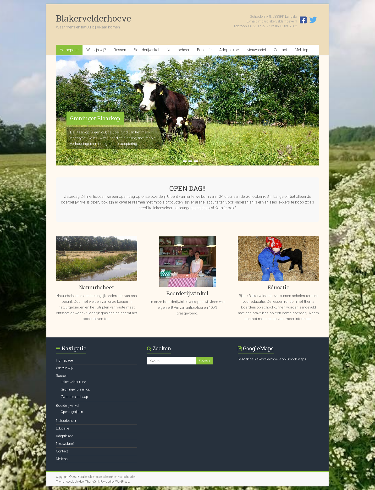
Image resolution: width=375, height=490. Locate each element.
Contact (280, 50)
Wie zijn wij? (96, 50)
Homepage (69, 50)
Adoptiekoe (229, 50)
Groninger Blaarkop (95, 118)
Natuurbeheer (178, 50)
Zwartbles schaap (74, 397)
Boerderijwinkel (146, 50)
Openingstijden (72, 412)
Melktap (301, 50)
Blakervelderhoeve (93, 18)
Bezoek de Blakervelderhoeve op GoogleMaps (272, 359)
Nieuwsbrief (256, 50)
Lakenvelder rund (73, 382)
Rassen (120, 50)
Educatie (204, 50)
